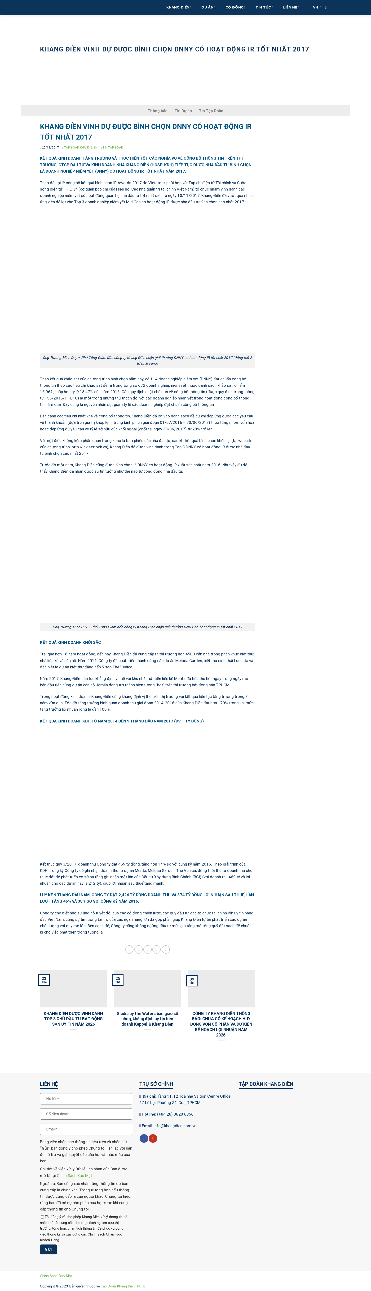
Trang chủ (48, 59)
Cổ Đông (235, 7)
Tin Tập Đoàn (109, 59)
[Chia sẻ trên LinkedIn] (166, 949)
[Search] (327, 7)
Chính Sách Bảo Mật (74, 1175)
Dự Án (208, 7)
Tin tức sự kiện (77, 59)
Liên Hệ (291, 7)
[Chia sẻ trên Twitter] (138, 949)
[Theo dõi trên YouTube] (153, 1138)
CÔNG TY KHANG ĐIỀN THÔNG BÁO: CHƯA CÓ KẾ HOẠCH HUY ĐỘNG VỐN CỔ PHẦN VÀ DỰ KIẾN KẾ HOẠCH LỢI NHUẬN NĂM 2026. (221, 1024)
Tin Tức (264, 7)
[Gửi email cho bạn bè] (147, 949)
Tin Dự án (183, 110)
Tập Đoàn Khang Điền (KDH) (123, 1286)
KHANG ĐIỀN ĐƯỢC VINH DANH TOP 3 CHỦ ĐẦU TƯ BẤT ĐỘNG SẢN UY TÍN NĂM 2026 (73, 1019)
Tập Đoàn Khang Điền (80, 147)
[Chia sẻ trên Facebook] (129, 949)
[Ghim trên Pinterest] (156, 949)
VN (317, 7)
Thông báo (158, 110)
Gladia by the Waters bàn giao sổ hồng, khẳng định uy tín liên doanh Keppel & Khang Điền (147, 1019)
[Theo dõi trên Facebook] (144, 1138)
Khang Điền (178, 7)
